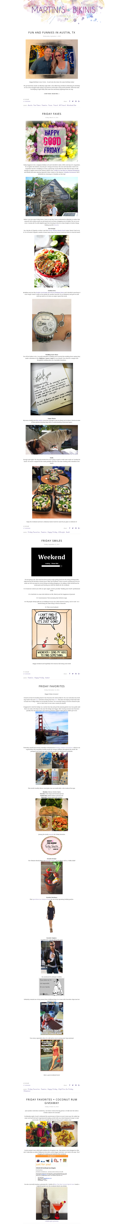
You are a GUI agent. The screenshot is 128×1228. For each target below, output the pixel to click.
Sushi (68, 532)
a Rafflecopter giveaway (51, 1221)
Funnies (44, 105)
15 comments (26, 674)
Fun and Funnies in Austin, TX (51, 32)
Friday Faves (51, 113)
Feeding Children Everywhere (64, 747)
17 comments (26, 528)
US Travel (62, 105)
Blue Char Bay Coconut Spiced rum (64, 1184)
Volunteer (27, 1091)
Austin (30, 105)
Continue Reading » (52, 94)
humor (47, 678)
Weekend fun (71, 105)
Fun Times (37, 105)
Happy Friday (52, 532)
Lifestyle (61, 532)
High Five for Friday (65, 1089)
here (37, 699)
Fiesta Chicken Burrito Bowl (56, 230)
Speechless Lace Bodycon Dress (41, 899)
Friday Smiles (51, 540)
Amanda (56, 225)
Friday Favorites (34, 532)
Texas (50, 105)
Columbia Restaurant (69, 172)
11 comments (26, 101)
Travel (55, 105)
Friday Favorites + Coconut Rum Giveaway (51, 1101)
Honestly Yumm (50, 860)
